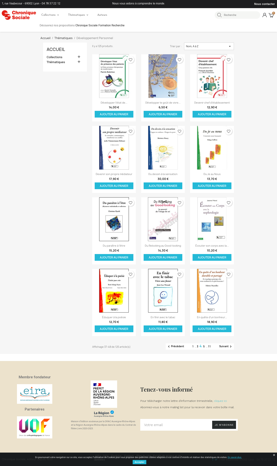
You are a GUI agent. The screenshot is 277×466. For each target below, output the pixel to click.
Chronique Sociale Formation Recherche (100, 25)
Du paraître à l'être (114, 245)
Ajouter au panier (114, 114)
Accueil (56, 49)
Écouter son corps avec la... (212, 245)
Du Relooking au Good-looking (163, 245)
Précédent (175, 346)
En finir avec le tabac (163, 317)
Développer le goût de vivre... (163, 102)
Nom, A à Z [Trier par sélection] (209, 46)
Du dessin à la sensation (163, 174)
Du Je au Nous (212, 174)
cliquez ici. (220, 401)
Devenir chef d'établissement (212, 102)
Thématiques (78, 15)
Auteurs (102, 15)
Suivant (226, 346)
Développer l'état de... (114, 102)
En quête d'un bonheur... (212, 317)
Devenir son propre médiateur (114, 174)
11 (209, 346)
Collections (50, 15)
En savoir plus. (235, 457)
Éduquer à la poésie (114, 317)
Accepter (139, 462)
